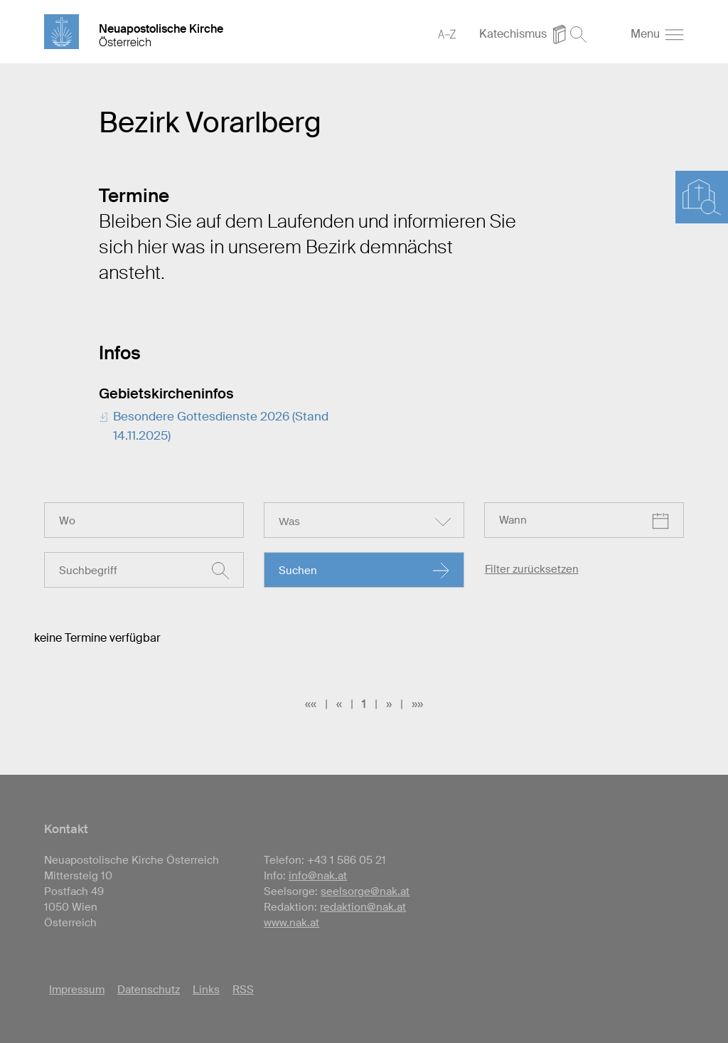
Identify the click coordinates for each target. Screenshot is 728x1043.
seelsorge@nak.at (365, 891)
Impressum (77, 990)
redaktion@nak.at (363, 907)
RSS (243, 990)
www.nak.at (291, 923)
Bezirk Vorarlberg (210, 123)
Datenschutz (148, 990)
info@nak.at (318, 876)
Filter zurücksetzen (532, 569)
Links (206, 990)
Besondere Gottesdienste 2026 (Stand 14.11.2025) (220, 425)
